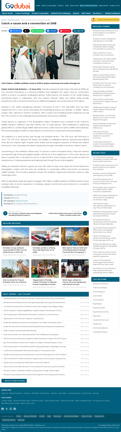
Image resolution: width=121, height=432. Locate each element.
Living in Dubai (6, 400)
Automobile (97, 296)
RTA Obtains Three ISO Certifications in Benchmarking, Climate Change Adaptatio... (105, 222)
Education (74, 5)
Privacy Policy (44, 393)
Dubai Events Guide (67, 400)
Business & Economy (101, 312)
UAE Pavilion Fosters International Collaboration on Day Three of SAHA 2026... (104, 206)
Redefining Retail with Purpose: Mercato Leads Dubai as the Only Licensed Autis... (35, 298)
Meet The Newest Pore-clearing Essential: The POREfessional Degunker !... (32, 334)
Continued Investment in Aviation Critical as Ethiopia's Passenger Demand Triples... (104, 144)
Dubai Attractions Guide (21, 400)
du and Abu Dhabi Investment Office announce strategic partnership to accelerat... (104, 230)
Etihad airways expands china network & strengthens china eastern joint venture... (35, 374)
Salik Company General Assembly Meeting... (20, 330)
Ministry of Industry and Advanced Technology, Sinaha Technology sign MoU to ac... (104, 238)
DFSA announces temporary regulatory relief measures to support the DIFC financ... (35, 338)
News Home (7, 13)
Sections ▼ (98, 13)
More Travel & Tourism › (76, 223)
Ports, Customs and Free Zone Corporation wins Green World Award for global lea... (104, 254)
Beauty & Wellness (49, 5)
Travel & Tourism (13, 20)
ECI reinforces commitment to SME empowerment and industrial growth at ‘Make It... (104, 270)
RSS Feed (86, 13)
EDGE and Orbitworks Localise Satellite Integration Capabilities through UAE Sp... (105, 246)
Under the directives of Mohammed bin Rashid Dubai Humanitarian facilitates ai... (34, 326)
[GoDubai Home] (18, 5)
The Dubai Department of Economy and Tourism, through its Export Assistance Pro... (105, 181)
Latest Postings (22, 13)
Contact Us (27, 393)
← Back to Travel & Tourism (14, 381)
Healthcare (97, 324)
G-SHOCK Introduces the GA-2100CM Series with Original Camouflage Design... (34, 306)
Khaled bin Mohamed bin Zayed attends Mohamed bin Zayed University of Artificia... (105, 214)
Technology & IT (99, 292)
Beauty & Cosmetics (100, 284)
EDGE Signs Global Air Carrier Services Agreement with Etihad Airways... (105, 69)
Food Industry (98, 300)
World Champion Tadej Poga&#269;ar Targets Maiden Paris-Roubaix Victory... (33, 310)
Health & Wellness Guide (83, 400)
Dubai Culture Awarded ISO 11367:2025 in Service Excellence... (27, 362)
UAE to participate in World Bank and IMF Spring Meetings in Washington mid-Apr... (35, 346)
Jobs (67, 5)
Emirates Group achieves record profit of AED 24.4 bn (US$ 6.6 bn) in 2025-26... (105, 33)
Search (76, 13)
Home (38, 5)
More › (115, 26)
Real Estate (97, 304)
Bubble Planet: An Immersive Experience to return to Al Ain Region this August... (104, 118)
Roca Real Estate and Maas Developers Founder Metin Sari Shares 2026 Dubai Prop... (105, 159)
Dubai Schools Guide (52, 400)
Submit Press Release (61, 13)
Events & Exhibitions (100, 328)
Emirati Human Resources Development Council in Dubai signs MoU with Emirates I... (36, 354)
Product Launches (40, 13)
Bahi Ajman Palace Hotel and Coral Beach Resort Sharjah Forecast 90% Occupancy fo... (104, 47)
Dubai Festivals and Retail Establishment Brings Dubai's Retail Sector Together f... (104, 93)
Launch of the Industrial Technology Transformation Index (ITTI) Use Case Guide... (103, 262)
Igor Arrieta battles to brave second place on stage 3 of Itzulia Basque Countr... (33, 342)
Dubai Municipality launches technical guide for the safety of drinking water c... (33, 322)
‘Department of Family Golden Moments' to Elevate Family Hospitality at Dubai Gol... (104, 61)
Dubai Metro (103, 5)
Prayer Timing (87, 393)
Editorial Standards (15, 393)
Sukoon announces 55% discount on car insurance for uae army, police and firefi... (35, 366)
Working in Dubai (37, 400)
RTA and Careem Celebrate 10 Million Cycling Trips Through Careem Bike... (32, 370)
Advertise (54, 393)
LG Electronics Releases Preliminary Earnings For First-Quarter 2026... (30, 350)
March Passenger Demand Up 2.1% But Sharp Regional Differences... (104, 126)
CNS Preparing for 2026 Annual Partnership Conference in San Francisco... (32, 314)
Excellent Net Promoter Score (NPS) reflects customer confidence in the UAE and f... (104, 85)
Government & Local (101, 320)
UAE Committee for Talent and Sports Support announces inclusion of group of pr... (35, 358)
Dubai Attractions (74, 393)
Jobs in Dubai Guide (27, 403)
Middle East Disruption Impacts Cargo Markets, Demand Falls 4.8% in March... (105, 109)
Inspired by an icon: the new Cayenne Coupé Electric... (24, 318)
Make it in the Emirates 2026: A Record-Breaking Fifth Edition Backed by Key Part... (104, 77)
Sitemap (96, 393)
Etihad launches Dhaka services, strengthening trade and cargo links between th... (35, 302)
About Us (4, 393)
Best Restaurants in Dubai (10, 403)
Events (61, 5)
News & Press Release (88, 5)
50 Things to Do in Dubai (101, 400)
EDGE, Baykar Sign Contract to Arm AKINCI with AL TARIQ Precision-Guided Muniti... (104, 190)
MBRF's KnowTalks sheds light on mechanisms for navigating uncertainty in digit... (105, 198)
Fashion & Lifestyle (100, 288)
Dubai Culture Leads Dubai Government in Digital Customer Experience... (105, 101)
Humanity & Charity (100, 332)
